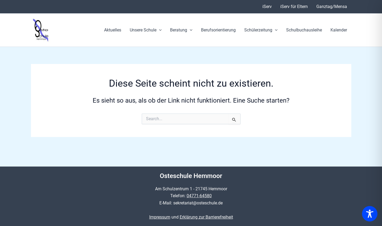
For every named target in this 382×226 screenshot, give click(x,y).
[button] (159, 30)
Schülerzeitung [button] (261, 30)
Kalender (338, 30)
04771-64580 (199, 195)
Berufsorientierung (218, 30)
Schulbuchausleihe (304, 30)
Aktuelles (112, 30)
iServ (267, 6)
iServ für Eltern (294, 6)
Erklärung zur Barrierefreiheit (206, 217)
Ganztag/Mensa (331, 6)
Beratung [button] (181, 30)
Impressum (159, 217)
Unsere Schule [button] (146, 30)
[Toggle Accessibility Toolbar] (369, 213)
